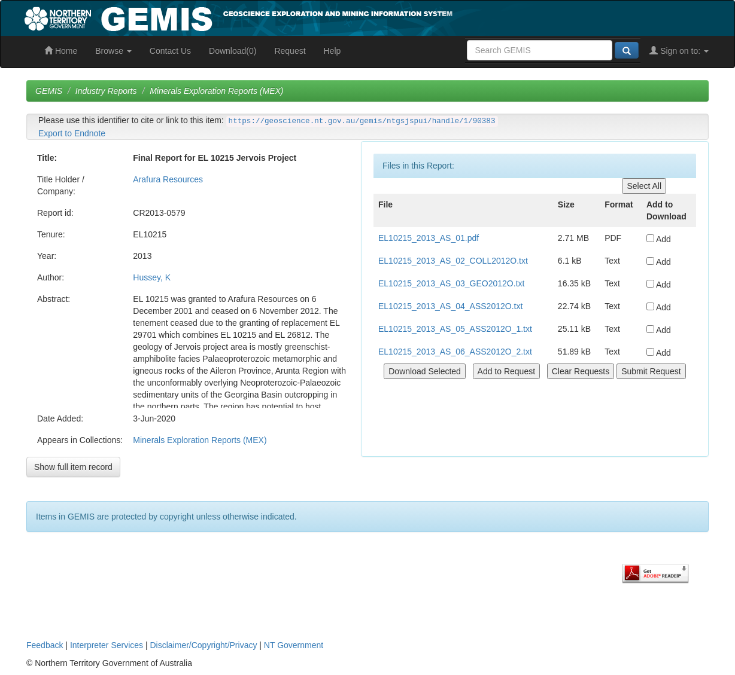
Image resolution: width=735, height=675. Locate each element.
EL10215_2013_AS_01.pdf (428, 238)
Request (289, 51)
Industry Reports (106, 91)
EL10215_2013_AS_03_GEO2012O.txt (451, 283)
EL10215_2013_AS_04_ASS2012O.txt (450, 306)
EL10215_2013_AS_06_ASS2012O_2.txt (455, 351)
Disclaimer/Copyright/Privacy (203, 645)
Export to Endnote (71, 133)
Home (60, 51)
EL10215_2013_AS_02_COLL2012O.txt (453, 260)
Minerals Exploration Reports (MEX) (216, 91)
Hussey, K (152, 277)
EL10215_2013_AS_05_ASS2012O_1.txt (455, 329)
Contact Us (170, 51)
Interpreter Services (106, 645)
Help (332, 51)
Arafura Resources (168, 179)
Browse (113, 51)
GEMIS (48, 91)
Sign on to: (679, 51)
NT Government (293, 645)
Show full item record (73, 467)
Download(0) (232, 51)
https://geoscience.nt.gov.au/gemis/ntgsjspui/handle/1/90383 (362, 121)
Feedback (44, 645)
